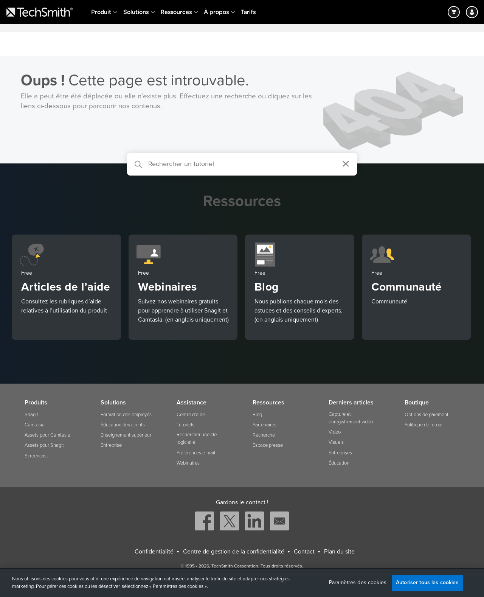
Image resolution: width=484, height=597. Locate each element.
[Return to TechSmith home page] (39, 12)
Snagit (31, 415)
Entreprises (340, 453)
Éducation (339, 463)
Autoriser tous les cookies (427, 582)
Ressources (176, 12)
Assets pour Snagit (44, 445)
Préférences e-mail (196, 453)
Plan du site (339, 552)
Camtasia (35, 425)
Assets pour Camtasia (47, 435)
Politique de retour (424, 425)
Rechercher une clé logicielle (197, 438)
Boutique (417, 402)
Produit (101, 12)
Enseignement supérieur (126, 435)
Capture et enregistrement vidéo (351, 418)
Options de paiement (426, 415)
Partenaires (264, 425)
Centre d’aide (191, 415)
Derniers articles (351, 402)
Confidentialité (154, 552)
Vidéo (335, 432)
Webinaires (188, 463)
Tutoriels (185, 425)
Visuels (336, 442)
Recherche (264, 435)
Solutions (136, 12)
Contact (304, 552)
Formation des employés (126, 415)
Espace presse (268, 445)
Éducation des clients (123, 425)
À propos (216, 12)
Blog (257, 415)
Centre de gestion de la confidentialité (233, 552)
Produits (36, 402)
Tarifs (248, 12)
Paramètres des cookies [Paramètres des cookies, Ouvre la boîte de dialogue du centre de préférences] (357, 582)
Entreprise (111, 445)
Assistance (191, 402)
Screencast (36, 456)
